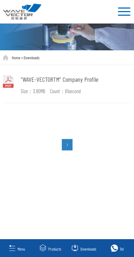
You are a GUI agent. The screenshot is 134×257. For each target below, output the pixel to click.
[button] (67, 43)
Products (50, 248)
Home (16, 57)
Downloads (31, 57)
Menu (17, 248)
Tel (117, 248)
